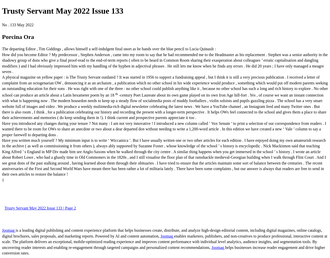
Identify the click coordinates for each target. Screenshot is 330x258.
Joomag (9, 230)
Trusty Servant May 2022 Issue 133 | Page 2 (40, 208)
